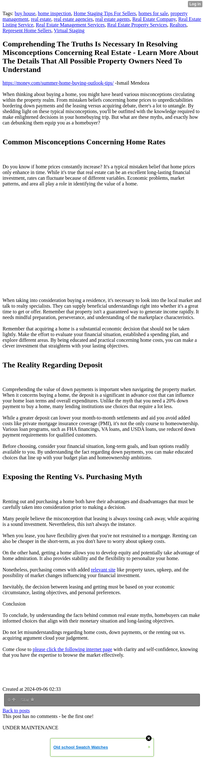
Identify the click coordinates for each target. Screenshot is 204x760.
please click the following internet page (72, 649)
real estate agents (112, 19)
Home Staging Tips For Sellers (105, 13)
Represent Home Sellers (27, 30)
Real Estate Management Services (70, 24)
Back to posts (16, 710)
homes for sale (153, 13)
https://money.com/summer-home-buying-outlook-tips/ (58, 83)
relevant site (103, 569)
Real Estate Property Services (137, 24)
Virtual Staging (69, 30)
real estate (41, 19)
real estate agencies (73, 19)
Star (27, 700)
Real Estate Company (154, 19)
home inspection (54, 13)
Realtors (178, 24)
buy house (25, 13)
